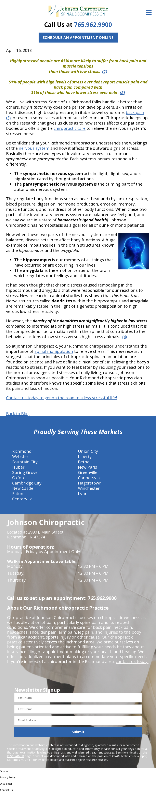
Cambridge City (26, 483)
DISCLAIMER (15, 756)
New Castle (22, 488)
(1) (104, 71)
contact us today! (132, 661)
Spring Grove (25, 472)
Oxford (19, 477)
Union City (88, 451)
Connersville (90, 477)
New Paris (87, 467)
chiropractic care (70, 128)
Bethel (84, 462)
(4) (124, 336)
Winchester (89, 488)
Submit (78, 732)
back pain (135, 112)
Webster (20, 456)
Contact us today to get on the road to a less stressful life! (61, 397)
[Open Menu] (148, 12)
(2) (122, 92)
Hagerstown (90, 483)
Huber (18, 467)
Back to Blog (18, 413)
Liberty (85, 456)
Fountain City (25, 462)
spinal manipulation (54, 351)
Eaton (17, 493)
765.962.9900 (93, 24)
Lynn (83, 493)
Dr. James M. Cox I (19, 760)
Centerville (22, 499)
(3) (8, 117)
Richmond (21, 451)
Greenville (87, 472)
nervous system (34, 148)
